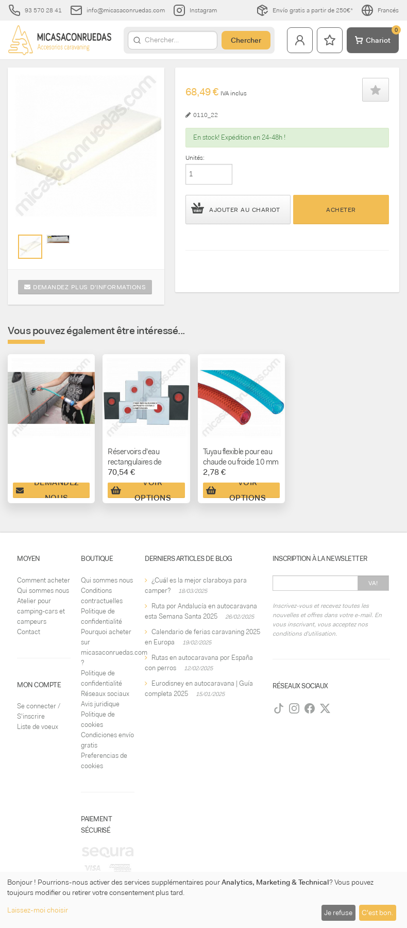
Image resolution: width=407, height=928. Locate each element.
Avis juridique (100, 704)
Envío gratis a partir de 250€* (304, 10)
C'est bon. (377, 912)
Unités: (195, 158)
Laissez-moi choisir (37, 910)
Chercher (246, 40)
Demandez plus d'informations (85, 287)
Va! (373, 583)
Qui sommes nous (43, 590)
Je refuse (338, 912)
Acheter (341, 210)
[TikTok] (279, 708)
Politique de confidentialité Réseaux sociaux (105, 683)
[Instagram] (294, 708)
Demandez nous (47, 490)
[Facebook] (309, 708)
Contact (28, 631)
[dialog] (203, 900)
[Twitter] (325, 708)
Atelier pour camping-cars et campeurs (41, 611)
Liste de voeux (37, 726)
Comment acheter (43, 580)
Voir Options (141, 490)
